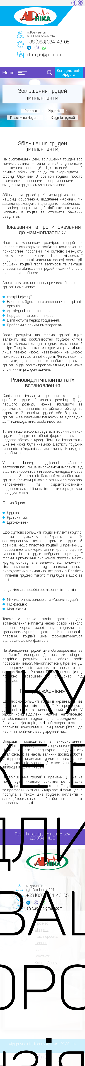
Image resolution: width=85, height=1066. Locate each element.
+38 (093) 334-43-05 (48, 42)
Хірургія (54, 111)
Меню (14, 72)
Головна (30, 111)
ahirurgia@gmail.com (45, 54)
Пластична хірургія (24, 118)
